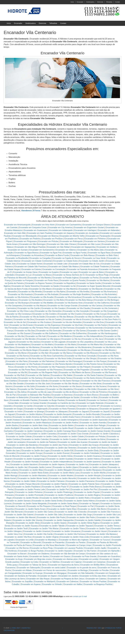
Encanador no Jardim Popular (87, 492)
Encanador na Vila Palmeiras (41, 361)
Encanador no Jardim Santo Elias (61, 509)
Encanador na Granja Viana (25, 272)
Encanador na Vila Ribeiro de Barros (74, 372)
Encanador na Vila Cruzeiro (70, 314)
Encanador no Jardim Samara (18, 501)
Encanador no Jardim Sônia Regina (83, 523)
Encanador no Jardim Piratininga (58, 492)
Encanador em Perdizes (52, 239)
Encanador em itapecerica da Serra (63, 565)
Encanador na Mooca (42, 275)
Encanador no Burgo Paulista (51, 400)
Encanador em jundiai (88, 559)
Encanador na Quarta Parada (72, 280)
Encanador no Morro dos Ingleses (74, 540)
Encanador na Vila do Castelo (48, 319)
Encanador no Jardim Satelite (88, 520)
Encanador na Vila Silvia (90, 384)
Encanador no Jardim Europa (29, 453)
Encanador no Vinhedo (52, 584)
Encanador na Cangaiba (40, 258)
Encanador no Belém (109, 395)
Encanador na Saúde (50, 286)
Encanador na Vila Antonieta (103, 294)
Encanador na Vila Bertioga (106, 300)
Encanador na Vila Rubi (14, 375)
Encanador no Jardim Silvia (28, 523)
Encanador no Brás (89, 397)
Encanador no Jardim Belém (61, 425)
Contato (117, 2)
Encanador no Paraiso (75, 542)
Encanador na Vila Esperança (47, 325)
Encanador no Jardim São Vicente (27, 520)
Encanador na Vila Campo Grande (62, 306)
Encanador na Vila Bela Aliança (79, 300)
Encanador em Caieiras (96, 579)
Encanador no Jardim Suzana (25, 526)
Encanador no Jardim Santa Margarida (30, 503)
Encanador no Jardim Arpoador (58, 551)
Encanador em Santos (39, 556)
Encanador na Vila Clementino (48, 311)
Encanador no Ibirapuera (87, 409)
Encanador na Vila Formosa (62, 328)
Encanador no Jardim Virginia (46, 537)
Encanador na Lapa (68, 272)
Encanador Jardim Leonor (40, 467)
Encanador (80, 2)
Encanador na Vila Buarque (17, 303)
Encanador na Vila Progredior (76, 370)
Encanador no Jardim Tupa (98, 528)
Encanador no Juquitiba (22, 581)
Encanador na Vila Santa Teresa (58, 378)
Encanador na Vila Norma (17, 356)
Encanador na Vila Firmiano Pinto (33, 328)
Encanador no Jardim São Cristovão (70, 512)
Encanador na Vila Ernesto (21, 325)
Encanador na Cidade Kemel (30, 264)
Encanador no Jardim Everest (56, 453)
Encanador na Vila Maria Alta (90, 344)
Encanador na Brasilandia (17, 258)
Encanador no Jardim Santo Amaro (30, 509)
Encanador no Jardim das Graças (83, 445)
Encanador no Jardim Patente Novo (84, 484)
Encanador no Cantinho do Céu (61, 403)
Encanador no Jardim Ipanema (87, 462)
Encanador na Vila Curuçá (95, 314)
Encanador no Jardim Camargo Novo (60, 431)
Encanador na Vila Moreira (103, 350)
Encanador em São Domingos (32, 244)
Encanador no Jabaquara (57, 411)
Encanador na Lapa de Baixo (91, 272)
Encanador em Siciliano (107, 247)
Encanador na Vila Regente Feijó (43, 372)
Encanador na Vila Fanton (96, 325)
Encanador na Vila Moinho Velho (107, 347)
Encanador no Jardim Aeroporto (57, 414)
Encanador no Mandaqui (46, 540)
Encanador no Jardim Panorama (80, 481)
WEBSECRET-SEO (94, 628)
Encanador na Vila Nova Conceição (80, 356)
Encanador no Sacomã (15, 506)
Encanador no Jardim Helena (87, 459)
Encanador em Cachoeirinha (68, 225)
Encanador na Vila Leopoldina (80, 342)
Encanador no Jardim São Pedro (81, 517)
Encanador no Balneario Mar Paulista (33, 395)
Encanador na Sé (68, 286)
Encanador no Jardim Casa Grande (73, 434)
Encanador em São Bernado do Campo (68, 554)
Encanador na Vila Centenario (105, 308)
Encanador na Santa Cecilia (89, 283)
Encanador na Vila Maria (65, 344)
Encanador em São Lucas (89, 244)
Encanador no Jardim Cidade (71, 436)
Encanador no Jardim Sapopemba (58, 520)
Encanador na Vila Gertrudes (49, 331)
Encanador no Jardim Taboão (52, 526)
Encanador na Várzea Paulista (93, 581)
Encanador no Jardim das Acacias (72, 442)
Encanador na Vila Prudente (103, 370)
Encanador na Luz (23, 275)
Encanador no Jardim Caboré (87, 428)
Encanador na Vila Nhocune (85, 353)
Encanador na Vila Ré (17, 372)
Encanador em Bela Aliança (82, 255)
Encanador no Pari (86, 506)
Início (72, 2)
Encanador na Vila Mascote (91, 289)
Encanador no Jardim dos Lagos (35, 451)
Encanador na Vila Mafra (42, 344)
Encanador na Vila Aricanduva (68, 297)
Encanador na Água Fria (50, 253)
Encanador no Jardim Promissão (29, 495)
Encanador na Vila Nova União (58, 359)
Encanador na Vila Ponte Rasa (22, 370)
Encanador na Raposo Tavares (38, 283)
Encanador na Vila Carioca (90, 306)
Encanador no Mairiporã (44, 581)
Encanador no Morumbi (31, 542)
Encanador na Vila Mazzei (34, 306)
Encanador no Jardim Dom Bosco (92, 448)
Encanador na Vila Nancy (61, 353)
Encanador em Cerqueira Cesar (33, 227)
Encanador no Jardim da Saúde (102, 442)
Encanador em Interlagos (85, 230)
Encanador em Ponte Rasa (46, 280)
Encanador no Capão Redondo (90, 403)
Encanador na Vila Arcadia (42, 297)
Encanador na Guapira (48, 272)
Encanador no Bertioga (78, 570)
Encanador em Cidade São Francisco (30, 267)
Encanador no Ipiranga (34, 411)
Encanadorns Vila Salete (61, 375)
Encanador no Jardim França (33, 456)
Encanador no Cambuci (97, 400)
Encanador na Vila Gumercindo (89, 328)
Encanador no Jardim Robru (78, 498)
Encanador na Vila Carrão (28, 308)
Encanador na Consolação (54, 269)
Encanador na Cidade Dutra (65, 261)
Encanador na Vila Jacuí (92, 339)
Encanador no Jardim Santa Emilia (47, 501)
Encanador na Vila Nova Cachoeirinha (46, 356)
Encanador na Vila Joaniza (28, 342)
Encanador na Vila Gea (25, 331)
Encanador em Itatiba (72, 584)
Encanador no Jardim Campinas (28, 431)
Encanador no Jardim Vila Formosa (69, 534)
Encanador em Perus (73, 239)
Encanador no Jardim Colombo (34, 439)
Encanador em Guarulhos (109, 556)
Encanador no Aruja (14, 559)
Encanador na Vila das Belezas (60, 317)
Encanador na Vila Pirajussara (52, 367)
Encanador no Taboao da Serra (33, 565)
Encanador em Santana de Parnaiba (20, 576)
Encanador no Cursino (110, 406)
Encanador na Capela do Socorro (67, 258)
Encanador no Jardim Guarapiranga (29, 459)
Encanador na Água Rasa (99, 253)
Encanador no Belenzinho (17, 397)
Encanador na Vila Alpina (54, 292)
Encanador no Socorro (110, 503)
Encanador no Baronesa (62, 395)
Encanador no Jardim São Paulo (51, 517)
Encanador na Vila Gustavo (39, 322)
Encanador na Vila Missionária (78, 347)
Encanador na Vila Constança (18, 314)
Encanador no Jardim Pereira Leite (30, 489)
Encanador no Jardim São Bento (92, 509)
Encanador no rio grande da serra (81, 568)
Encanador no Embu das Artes (93, 576)
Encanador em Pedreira (30, 239)
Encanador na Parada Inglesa (65, 278)
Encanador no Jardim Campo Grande (94, 431)
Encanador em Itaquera (64, 233)
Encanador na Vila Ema (93, 322)
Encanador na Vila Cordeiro (44, 314)
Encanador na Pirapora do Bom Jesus (67, 579)
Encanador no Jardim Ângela (34, 420)
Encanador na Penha (89, 278)
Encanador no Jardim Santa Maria (63, 503)
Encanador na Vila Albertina (65, 289)
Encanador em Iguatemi (109, 409)
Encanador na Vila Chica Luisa (20, 311)
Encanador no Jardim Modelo (60, 476)
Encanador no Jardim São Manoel (20, 517)
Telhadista (109, 2)
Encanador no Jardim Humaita (25, 462)
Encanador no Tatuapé (89, 503)
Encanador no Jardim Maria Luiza (64, 473)
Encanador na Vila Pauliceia (28, 364)
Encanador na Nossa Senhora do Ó (68, 275)
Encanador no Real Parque (64, 506)
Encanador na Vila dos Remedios (67, 322)
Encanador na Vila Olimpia (84, 359)
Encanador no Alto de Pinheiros (93, 392)
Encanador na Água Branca (26, 253)
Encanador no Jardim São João (48, 515)
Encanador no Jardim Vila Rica (18, 537)
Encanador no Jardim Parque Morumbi (23, 484)
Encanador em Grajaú (13, 409)
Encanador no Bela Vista (107, 255)
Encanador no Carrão (23, 406)
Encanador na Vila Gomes (74, 331)
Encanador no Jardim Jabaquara (103, 464)
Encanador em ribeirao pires (65, 559)
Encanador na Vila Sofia (24, 386)
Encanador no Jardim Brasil (61, 428)
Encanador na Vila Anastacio (20, 294)
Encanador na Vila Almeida (30, 292)
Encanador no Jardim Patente (54, 484)
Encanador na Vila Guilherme (45, 333)
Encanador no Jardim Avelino (65, 423)
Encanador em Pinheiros (95, 239)
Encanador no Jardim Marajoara (87, 470)
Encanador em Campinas (94, 562)
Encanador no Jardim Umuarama (66, 531)
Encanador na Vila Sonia (47, 386)
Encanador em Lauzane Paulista (69, 548)
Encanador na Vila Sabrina (37, 375)
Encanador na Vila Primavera (49, 370)
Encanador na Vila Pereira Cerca (87, 364)
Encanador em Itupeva (30, 584)
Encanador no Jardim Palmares (51, 481)
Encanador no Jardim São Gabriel (18, 515)
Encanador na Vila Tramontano (31, 389)
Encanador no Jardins (99, 537)
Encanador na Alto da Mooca (65, 392)
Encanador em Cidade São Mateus (63, 267)
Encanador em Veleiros (66, 250)
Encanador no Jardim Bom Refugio (90, 425)
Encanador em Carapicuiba (107, 573)
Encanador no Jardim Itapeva (51, 464)
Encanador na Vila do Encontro (76, 319)
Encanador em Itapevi (47, 576)
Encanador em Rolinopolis (71, 241)
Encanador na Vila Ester (72, 325)
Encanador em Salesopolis (28, 568)
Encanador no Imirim (14, 411)
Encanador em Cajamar (71, 562)
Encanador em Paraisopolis (98, 236)
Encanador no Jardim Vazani (94, 531)
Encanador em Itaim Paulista (39, 233)
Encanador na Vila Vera (108, 389)
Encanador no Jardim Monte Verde (32, 478)
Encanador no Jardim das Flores (54, 445)
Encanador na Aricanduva (32, 255)
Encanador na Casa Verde (94, 258)
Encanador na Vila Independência (88, 336)
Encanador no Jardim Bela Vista (33, 425)
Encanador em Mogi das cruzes (38, 559)
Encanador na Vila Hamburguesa (102, 333)
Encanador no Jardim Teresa (106, 526)
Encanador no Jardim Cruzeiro (63, 439)
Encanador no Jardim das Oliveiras (28, 448)
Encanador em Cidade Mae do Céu (84, 264)
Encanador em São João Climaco (61, 244)
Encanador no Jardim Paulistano (26, 487)
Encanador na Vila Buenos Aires (69, 303)
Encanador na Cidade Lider (56, 264)
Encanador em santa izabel (53, 568)
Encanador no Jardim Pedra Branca (85, 487)
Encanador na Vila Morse (16, 353)
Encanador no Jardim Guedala (59, 459)
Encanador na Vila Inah (36, 336)
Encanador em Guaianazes (35, 230)
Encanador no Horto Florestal (62, 409)
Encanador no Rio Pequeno (39, 506)
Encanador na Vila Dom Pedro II (106, 319)
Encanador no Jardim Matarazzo (37, 423)
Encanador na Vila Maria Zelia (91, 250)
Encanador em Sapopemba (83, 247)
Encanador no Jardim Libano (65, 467)
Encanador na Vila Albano (40, 289)
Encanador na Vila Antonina (17, 297)
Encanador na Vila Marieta (39, 278)
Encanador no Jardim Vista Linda (74, 537)
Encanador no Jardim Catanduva (104, 434)
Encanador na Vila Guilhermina (72, 333)
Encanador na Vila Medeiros (59, 336)
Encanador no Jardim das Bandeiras (22, 445)
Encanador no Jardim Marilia (93, 473)
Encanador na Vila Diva (24, 319)
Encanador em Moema (48, 236)
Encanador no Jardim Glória (60, 456)
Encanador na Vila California (96, 303)
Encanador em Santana (94, 241)
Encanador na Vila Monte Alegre (24, 350)
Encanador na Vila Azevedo (95, 297)
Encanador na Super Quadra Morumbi (93, 286)
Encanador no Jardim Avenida (93, 423)
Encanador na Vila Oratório (109, 359)
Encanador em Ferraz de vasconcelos (49, 570)
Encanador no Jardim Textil (16, 528)
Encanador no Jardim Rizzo (52, 498)
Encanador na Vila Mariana (27, 347)
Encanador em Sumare (18, 250)
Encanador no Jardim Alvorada (86, 414)
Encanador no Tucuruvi (100, 540)
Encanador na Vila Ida (14, 336)
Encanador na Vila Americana (103, 292)
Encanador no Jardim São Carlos (39, 512)
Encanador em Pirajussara (25, 241)
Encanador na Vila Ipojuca (48, 339)
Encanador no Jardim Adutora (29, 414)
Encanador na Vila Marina (98, 280)
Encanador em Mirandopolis (24, 236)
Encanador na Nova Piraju (41, 548)
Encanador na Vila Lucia (105, 342)
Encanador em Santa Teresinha (25, 286)
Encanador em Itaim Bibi (15, 233)
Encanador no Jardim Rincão (25, 498)
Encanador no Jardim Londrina (92, 467)
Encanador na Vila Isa (71, 339)
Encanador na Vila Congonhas (103, 311)
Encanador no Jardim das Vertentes (60, 448)
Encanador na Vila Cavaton (53, 308)
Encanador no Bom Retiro (41, 397)
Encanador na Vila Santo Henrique (65, 381)
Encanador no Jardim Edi (62, 451)
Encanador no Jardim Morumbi (62, 478)
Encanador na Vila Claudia (78, 308)
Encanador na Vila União (85, 389)
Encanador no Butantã (75, 400)
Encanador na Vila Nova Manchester (49, 545)
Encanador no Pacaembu (53, 542)
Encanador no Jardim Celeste (19, 436)
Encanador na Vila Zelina (15, 392)
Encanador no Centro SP (88, 406)
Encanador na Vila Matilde (41, 303)
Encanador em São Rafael (58, 247)
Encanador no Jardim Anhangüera (63, 420)
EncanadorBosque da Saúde (66, 397)
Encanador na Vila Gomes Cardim (102, 331)
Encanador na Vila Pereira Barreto (57, 364)
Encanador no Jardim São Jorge (78, 515)
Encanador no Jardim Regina (87, 495)
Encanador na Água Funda (74, 253)
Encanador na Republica (64, 283)
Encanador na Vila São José (37, 384)
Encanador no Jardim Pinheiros (28, 492)
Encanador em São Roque (38, 579)
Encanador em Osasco (60, 556)
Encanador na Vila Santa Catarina (88, 375)
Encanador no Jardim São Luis (106, 515)
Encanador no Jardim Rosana (104, 498)
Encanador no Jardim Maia (31, 470)
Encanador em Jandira (68, 576)
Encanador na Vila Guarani (19, 333)
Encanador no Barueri (16, 554)
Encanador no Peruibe (99, 570)
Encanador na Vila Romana (104, 372)
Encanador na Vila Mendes (24, 339)
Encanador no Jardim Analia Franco (65, 417)
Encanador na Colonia (31, 269)
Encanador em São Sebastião (81, 573)
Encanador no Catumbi (44, 406)
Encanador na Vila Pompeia (104, 367)
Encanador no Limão (25, 540)
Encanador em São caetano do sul (102, 554)
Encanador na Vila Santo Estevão (33, 381)
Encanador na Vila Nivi (109, 353)
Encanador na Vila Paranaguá (69, 361)
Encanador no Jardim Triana (72, 528)
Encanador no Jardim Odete (23, 481)
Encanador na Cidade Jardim (91, 261)
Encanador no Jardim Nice (89, 478)
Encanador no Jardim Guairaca (87, 456)
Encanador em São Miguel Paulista (30, 247)
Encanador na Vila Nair (38, 353)
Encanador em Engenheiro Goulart (89, 227)
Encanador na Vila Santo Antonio (87, 378)
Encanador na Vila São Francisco (95, 381)
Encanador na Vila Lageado (54, 342)
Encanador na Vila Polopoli (78, 367)
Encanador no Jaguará (79, 411)
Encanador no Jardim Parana (108, 481)
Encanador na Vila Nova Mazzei (29, 359)
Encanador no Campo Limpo (78, 545)
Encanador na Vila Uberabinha (59, 389)
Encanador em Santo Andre (16, 556)
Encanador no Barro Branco (86, 395)
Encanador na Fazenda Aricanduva (82, 269)
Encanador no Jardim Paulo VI (55, 487)
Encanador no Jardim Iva (77, 464)
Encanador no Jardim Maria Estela (33, 473)
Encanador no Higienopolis (36, 409)
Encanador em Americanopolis (17, 225)
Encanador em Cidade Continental (37, 261)
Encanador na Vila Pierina (26, 367)
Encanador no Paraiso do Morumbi (102, 542)
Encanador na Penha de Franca (17, 545)
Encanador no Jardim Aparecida (93, 420)
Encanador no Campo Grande (33, 403)
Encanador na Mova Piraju (97, 275)
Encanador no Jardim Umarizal (36, 531)
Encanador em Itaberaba (108, 230)
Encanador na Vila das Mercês (88, 317)
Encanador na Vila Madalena (17, 344)
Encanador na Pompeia (23, 280)
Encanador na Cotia (29, 562)
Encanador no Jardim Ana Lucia (96, 417)
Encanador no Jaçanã (99, 411)
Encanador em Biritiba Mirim (92, 565)
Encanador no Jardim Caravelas (42, 434)
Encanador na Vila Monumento (52, 350)
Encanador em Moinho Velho (72, 236)
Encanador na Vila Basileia (30, 300)
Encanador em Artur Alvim (43, 225)
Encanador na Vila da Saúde (32, 317)
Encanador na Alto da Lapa (39, 392)
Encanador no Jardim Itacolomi (23, 464)
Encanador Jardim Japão (95, 548)
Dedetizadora (90, 2)
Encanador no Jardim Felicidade (85, 453)
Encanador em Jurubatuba (87, 233)
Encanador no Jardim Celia (45, 436)
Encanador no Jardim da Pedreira (41, 442)
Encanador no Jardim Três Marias (44, 528)
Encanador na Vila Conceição (76, 311)
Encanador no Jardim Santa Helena (79, 501)
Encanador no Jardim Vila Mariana (102, 534)
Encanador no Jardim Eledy (87, 451)
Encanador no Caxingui (66, 406)
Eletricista (100, 2)
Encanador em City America (60, 227)
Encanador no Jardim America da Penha (30, 417)
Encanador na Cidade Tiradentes (94, 267)
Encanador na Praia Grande (84, 556)
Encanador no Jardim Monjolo (88, 476)
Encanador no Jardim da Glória (91, 439)
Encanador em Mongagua (55, 573)
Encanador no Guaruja (32, 573)
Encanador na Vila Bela (53, 300)
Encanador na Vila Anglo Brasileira (75, 294)
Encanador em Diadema (38, 554)
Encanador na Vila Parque (94, 361)
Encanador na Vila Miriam (52, 347)
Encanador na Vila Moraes (79, 350)
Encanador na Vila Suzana (94, 386)
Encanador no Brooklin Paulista (23, 400)
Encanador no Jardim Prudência (59, 495)
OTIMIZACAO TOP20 (113, 628)
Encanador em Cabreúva (67, 581)
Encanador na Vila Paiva (16, 361)
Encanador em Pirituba (48, 241)
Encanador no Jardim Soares (53, 523)
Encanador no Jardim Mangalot (58, 470)
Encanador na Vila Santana (30, 378)
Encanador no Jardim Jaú (16, 467)
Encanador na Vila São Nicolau (65, 384)
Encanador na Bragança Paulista (98, 584)
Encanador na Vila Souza (70, 386)
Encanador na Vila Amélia (78, 292)
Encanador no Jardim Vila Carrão (38, 534)
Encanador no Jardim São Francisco (104, 512)
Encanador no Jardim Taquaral (79, 526)
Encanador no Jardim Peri (58, 489)
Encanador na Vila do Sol (15, 322)
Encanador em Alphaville (109, 551)
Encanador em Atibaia (22, 570)
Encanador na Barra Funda (57, 255)
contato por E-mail (80, 596)
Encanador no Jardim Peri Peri (84, 489)
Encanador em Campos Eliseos (97, 225)
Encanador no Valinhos (50, 562)
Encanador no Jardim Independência (56, 462)
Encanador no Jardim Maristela (32, 476)
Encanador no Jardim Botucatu (34, 428)
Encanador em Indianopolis (61, 230)
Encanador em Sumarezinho (41, 250)
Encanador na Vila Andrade (46, 294)
